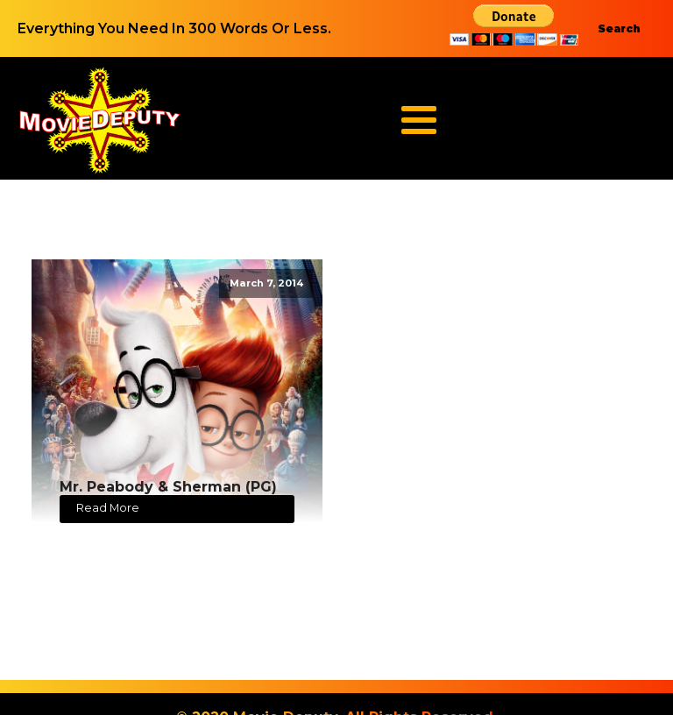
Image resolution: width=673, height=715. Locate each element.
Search (619, 28)
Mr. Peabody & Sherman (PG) (168, 486)
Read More (107, 507)
